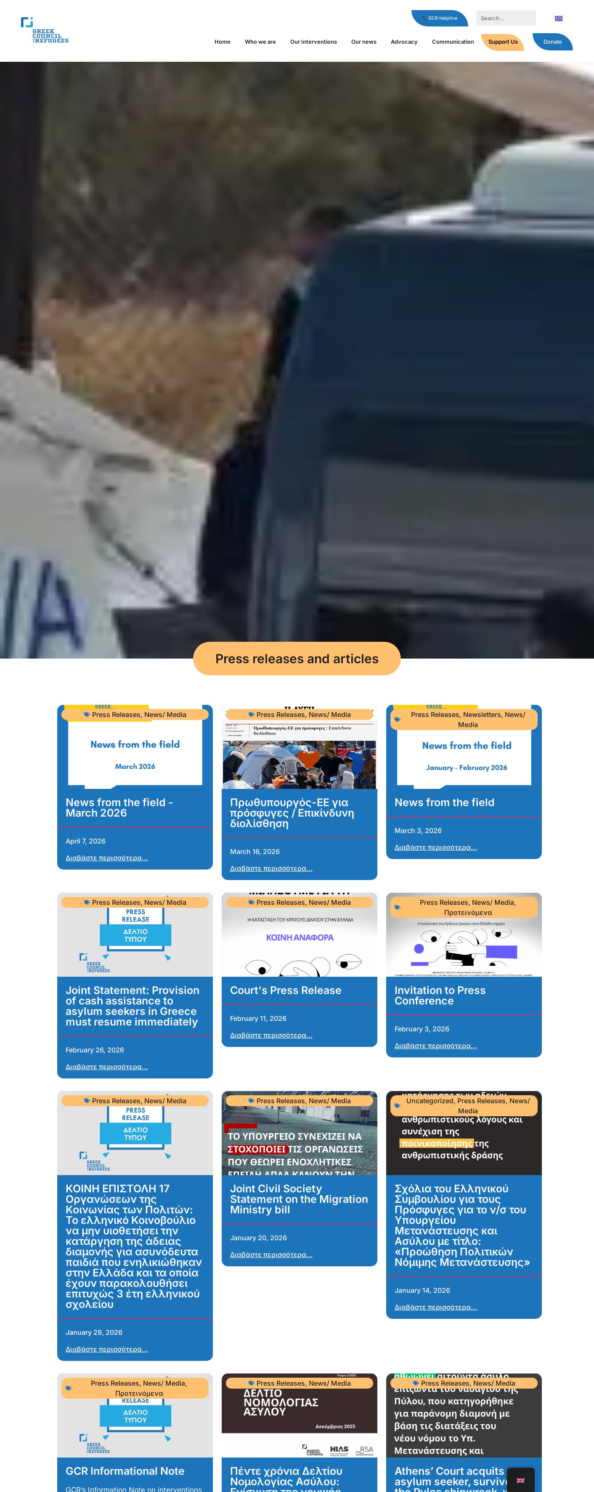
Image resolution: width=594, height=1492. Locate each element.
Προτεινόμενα (468, 912)
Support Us (503, 41)
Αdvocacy (404, 41)
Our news (364, 41)
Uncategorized (429, 1101)
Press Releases (116, 714)
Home (223, 41)
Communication (453, 41)
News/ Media (165, 714)
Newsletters (482, 714)
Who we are (260, 41)
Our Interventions (313, 41)
